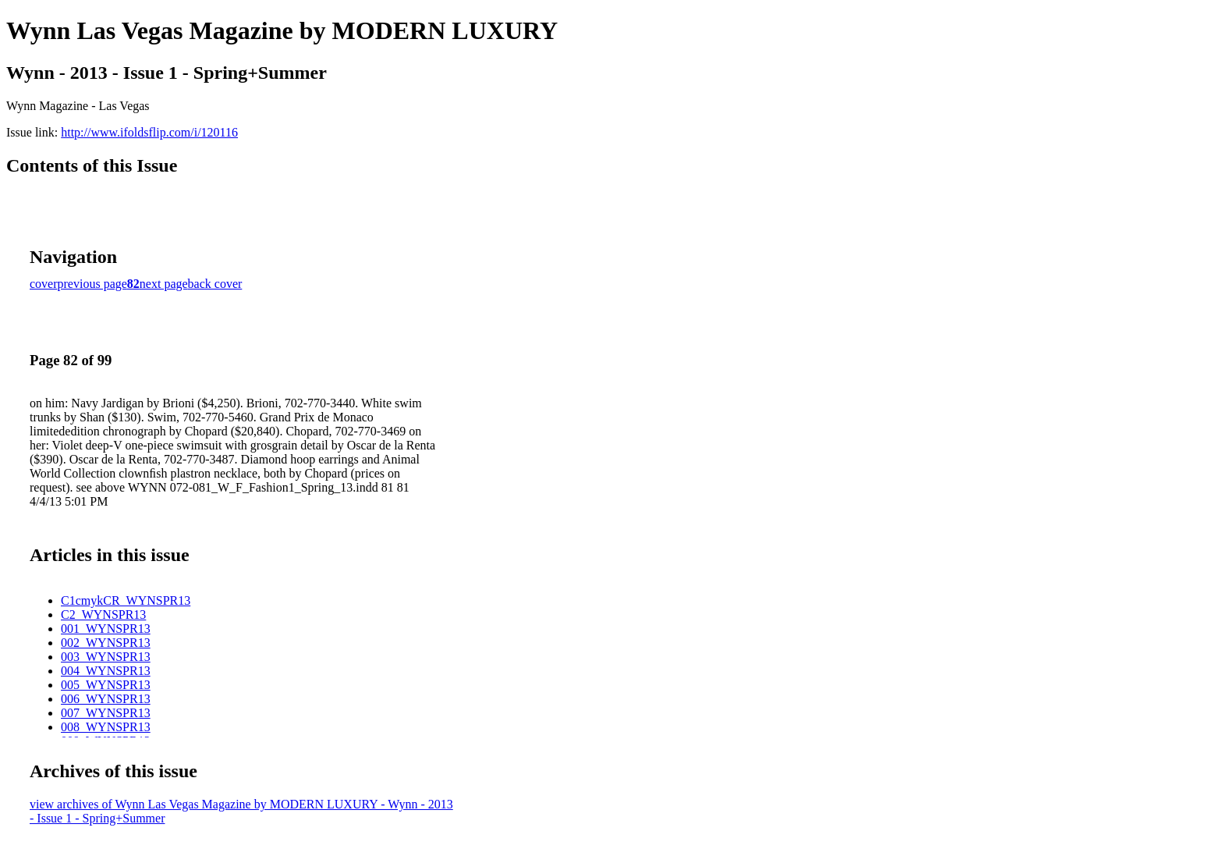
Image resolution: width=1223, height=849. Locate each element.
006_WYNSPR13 (106, 698)
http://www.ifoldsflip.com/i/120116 (149, 132)
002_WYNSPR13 (106, 642)
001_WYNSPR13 (106, 628)
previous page (92, 283)
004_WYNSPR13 (106, 670)
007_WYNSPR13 (106, 712)
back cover (215, 283)
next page (164, 283)
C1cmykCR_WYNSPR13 (125, 600)
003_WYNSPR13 (106, 656)
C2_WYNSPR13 (103, 614)
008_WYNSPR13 (106, 727)
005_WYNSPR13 (106, 684)
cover (44, 283)
